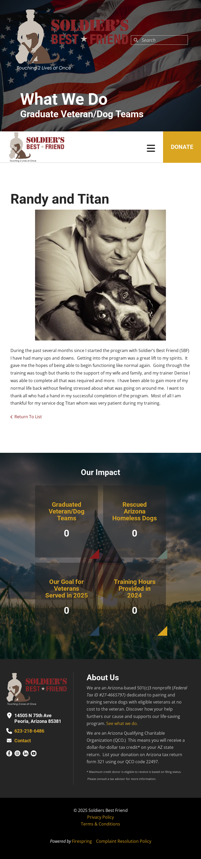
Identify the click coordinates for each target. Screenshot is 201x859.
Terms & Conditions (100, 824)
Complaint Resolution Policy (123, 841)
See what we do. (122, 723)
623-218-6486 (29, 731)
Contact (22, 740)
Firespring (82, 841)
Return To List (28, 417)
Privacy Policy (100, 817)
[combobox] (159, 40)
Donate (182, 147)
